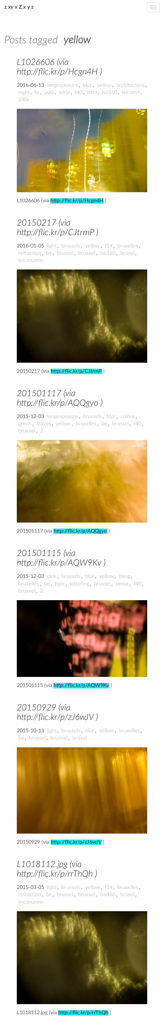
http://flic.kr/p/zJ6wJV (76, 842)
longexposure (62, 85)
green (25, 423)
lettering (79, 584)
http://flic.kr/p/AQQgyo (80, 531)
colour (128, 416)
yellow (104, 85)
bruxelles (127, 246)
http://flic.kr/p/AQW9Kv (81, 685)
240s (23, 99)
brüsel (127, 253)
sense (122, 584)
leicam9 (131, 92)
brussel (65, 253)
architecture (130, 85)
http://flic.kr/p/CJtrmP (76, 371)
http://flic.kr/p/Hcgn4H (76, 200)
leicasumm (30, 260)
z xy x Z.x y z (19, 7)
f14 (108, 246)
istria (64, 92)
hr (36, 92)
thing (124, 576)
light (52, 246)
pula (49, 92)
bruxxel (86, 253)
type (60, 584)
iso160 (109, 92)
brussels (70, 246)
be (49, 253)
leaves (44, 423)
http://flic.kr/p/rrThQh (83, 1012)
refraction (29, 253)
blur (87, 85)
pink (52, 576)
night (24, 92)
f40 (78, 92)
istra (92, 92)
